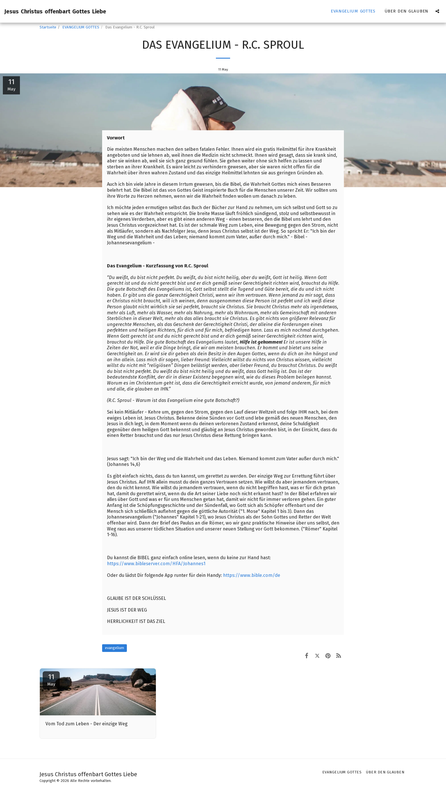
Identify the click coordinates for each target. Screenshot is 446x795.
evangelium (114, 648)
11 (51, 679)
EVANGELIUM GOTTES (80, 27)
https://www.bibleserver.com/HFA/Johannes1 (156, 563)
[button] (437, 11)
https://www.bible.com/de (251, 575)
